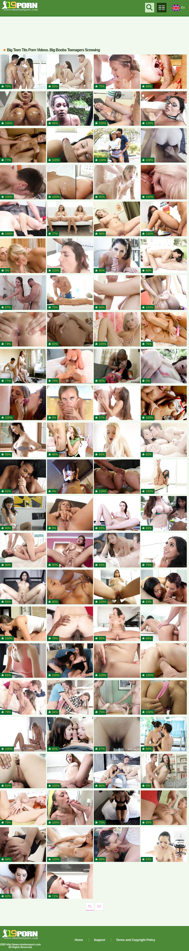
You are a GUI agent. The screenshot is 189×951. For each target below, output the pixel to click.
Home (79, 940)
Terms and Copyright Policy (135, 940)
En (178, 8)
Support (99, 940)
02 (99, 906)
